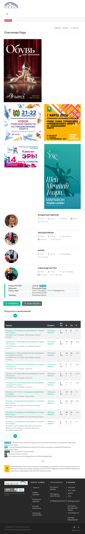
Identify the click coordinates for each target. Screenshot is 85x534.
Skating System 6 (74, 501)
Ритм (50, 290)
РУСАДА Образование (73, 519)
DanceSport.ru (73, 513)
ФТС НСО (71, 490)
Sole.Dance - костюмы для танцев (72, 508)
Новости (36, 488)
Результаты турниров (36, 500)
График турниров (35, 493)
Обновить (12, 303)
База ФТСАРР (32, 303)
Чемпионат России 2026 (37, 514)
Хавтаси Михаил (51, 402)
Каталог (66, 28)
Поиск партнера (56, 482)
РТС (69, 496)
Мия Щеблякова (46, 232)
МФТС (70, 493)
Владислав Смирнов (48, 215)
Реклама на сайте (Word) (55, 495)
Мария (41, 250)
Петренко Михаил (51, 331)
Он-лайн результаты (36, 507)
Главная (57, 28)
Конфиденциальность (58, 501)
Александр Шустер (47, 268)
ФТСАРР (71, 488)
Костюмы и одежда (54, 488)
